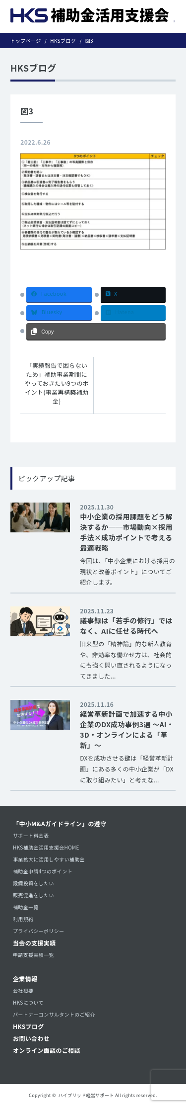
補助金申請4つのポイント (42, 871)
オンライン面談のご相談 (46, 1050)
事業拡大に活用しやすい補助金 (49, 859)
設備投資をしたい (33, 883)
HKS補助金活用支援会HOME (46, 847)
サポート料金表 (31, 835)
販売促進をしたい (33, 895)
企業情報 (25, 978)
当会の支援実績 (34, 942)
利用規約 (23, 919)
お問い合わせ (31, 1038)
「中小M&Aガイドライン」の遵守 (60, 823)
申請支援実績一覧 (33, 954)
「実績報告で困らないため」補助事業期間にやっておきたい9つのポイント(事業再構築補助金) (57, 383)
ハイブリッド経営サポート (86, 1095)
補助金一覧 (26, 907)
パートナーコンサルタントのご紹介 (54, 1014)
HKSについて (28, 1002)
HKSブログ (28, 1026)
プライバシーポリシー (38, 931)
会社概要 (23, 990)
